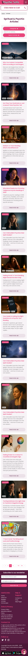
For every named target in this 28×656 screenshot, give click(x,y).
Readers (3, 599)
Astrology (4, 57)
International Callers (16, 647)
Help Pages (18, 602)
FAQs (16, 600)
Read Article (14, 78)
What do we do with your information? (7, 617)
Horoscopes (4, 603)
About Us (3, 597)
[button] (14, 7)
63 (18, 566)
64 (22, 566)
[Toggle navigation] (26, 2)
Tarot (3, 270)
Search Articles (14, 35)
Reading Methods (10, 270)
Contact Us (18, 598)
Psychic (4, 183)
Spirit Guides (10, 98)
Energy (3, 496)
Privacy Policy (5, 609)
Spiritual (4, 98)
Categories (14, 28)
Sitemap (3, 649)
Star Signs (10, 57)
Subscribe (14, 585)
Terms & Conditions (7, 615)
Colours (4, 450)
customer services (6, 631)
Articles (8, 13)
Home (3, 13)
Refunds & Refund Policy (6, 612)
